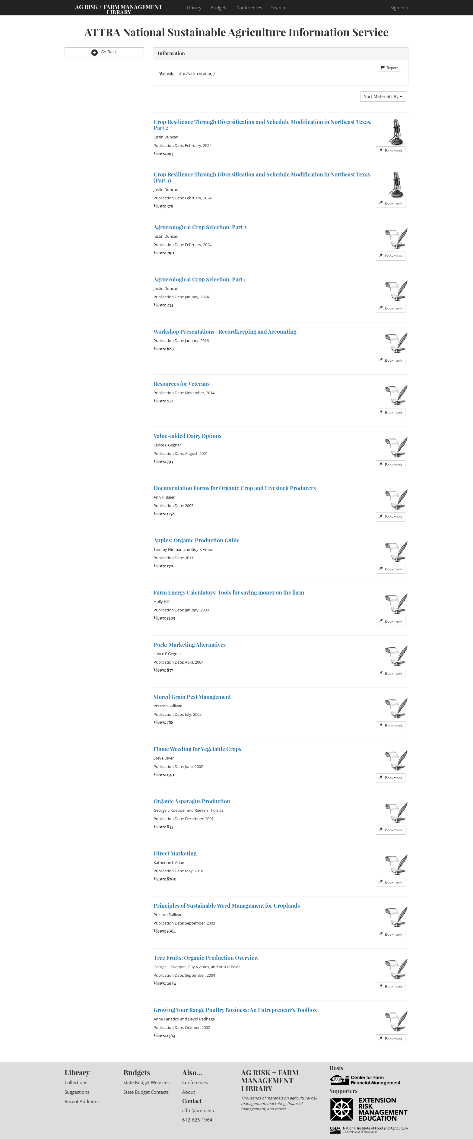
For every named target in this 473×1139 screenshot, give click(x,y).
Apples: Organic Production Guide (197, 540)
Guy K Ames (202, 549)
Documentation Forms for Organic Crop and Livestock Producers (235, 488)
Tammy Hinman (168, 549)
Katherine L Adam (170, 862)
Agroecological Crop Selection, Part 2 (200, 227)
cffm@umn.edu (198, 1110)
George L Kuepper (170, 810)
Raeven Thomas (209, 810)
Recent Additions (82, 1101)
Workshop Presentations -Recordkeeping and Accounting (225, 331)
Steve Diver (164, 758)
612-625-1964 (197, 1120)
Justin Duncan (166, 137)
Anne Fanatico (166, 1019)
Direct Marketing (175, 853)
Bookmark (390, 150)
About (188, 1092)
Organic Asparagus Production (192, 801)
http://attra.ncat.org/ (196, 73)
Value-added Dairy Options (187, 435)
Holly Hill (162, 601)
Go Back (104, 52)
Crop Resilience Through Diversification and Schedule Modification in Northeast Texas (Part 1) (262, 177)
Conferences (249, 8)
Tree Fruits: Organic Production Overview (206, 957)
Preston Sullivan (168, 706)
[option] (280, 139)
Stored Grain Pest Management (192, 696)
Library (194, 8)
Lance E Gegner (167, 445)
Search (278, 8)
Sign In (399, 8)
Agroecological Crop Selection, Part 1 (200, 279)
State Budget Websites (146, 1082)
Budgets (219, 8)
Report (389, 67)
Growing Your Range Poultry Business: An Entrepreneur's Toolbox (235, 1010)
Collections (76, 1082)
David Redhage (201, 1019)
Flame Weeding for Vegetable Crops (197, 749)
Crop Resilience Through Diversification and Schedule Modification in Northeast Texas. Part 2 (263, 125)
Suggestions (77, 1092)
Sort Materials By (383, 96)
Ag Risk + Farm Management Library (119, 9)
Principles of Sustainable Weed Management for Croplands (227, 905)
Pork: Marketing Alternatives (190, 644)
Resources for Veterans (182, 383)
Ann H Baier (164, 497)
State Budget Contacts (146, 1092)
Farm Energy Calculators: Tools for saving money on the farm (229, 592)
